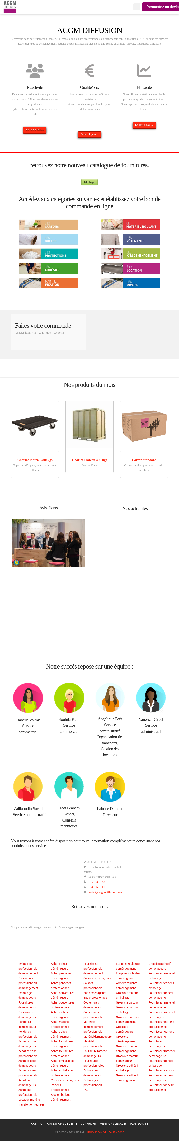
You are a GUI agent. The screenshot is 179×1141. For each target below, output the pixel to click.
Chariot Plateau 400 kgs (35, 460)
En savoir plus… (35, 129)
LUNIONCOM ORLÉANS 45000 (104, 1132)
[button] (136, 6)
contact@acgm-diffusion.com (105, 892)
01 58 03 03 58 (96, 882)
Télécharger (89, 182)
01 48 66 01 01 (96, 887)
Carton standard (144, 460)
